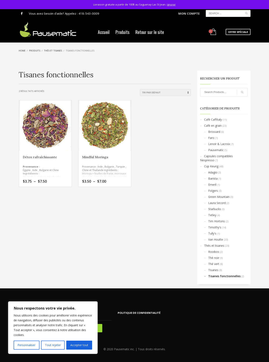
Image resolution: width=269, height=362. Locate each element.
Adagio (212, 172)
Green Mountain (219, 197)
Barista (213, 178)
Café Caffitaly (213, 119)
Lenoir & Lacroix (219, 144)
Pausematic (216, 150)
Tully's (212, 233)
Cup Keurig (211, 166)
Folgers (213, 191)
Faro (211, 138)
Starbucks (214, 209)
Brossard (214, 132)
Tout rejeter (53, 345)
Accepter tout (79, 345)
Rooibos (213, 252)
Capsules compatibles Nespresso (216, 158)
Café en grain (213, 126)
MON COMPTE (189, 13)
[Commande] (165, 92)
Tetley (212, 215)
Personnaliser (26, 345)
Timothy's (214, 227)
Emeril (212, 184)
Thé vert (213, 264)
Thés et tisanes (214, 246)
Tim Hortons (216, 221)
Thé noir (213, 258)
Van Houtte (215, 239)
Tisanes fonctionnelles (224, 276)
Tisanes (213, 270)
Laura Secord (217, 203)
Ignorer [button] (171, 4)
